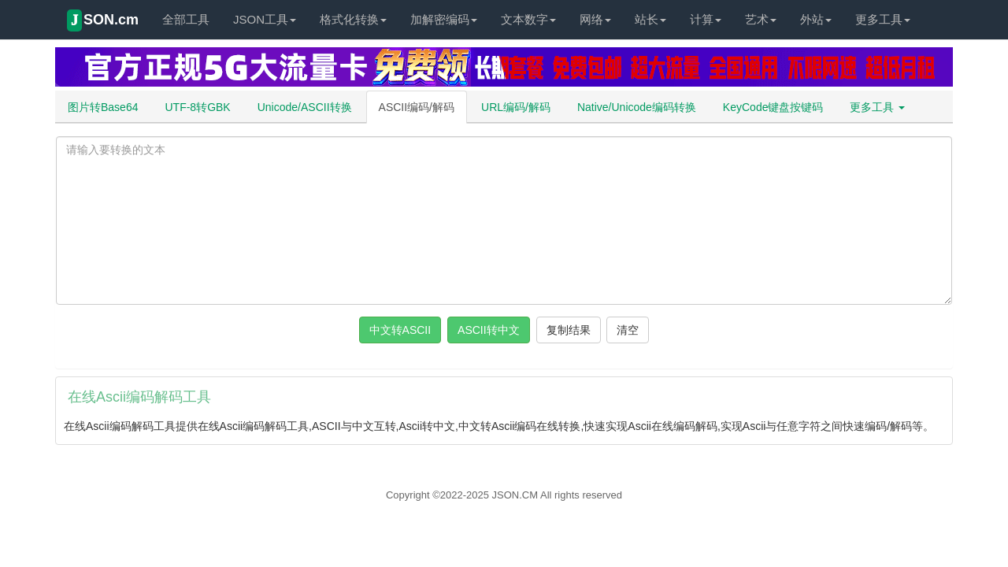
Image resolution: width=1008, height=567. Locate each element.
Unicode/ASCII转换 (305, 107)
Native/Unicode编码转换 (636, 107)
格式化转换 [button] (353, 19)
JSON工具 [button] (264, 19)
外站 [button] (816, 19)
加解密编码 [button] (443, 19)
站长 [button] (650, 19)
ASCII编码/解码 (416, 107)
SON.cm (103, 20)
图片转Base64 (103, 107)
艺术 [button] (760, 19)
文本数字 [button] (528, 19)
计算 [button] (705, 19)
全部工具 (185, 19)
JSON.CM (515, 495)
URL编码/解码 (515, 107)
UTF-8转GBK (197, 107)
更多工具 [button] (882, 19)
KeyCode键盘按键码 (773, 107)
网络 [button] (595, 19)
